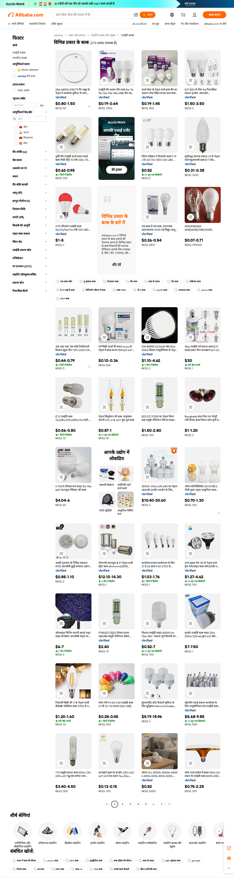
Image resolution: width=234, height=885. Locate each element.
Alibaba (58, 35)
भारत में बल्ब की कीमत (24, 860)
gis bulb (194, 860)
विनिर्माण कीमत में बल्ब (93, 290)
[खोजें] (147, 15)
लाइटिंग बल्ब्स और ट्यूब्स (103, 35)
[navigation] (29, 420)
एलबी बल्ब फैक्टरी (119, 869)
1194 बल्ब (96, 869)
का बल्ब (39, 869)
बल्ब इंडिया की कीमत (120, 860)
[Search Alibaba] (93, 15)
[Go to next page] (169, 804)
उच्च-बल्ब (57, 869)
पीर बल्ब (172, 281)
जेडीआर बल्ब (193, 281)
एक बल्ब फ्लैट (64, 281)
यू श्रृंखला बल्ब (88, 281)
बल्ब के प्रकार (152, 281)
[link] (229, 848)
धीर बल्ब (131, 281)
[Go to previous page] (106, 804)
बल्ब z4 (76, 869)
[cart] (184, 15)
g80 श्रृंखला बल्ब (170, 860)
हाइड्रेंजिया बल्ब (94, 860)
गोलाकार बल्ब (111, 281)
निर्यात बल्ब (19, 869)
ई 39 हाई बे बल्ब (65, 290)
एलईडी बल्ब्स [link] (127, 35)
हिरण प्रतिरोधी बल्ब (146, 869)
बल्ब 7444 (119, 290)
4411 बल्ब (62, 298)
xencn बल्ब (204, 290)
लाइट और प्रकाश (76, 35)
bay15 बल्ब (160, 290)
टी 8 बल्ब (139, 290)
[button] (135, 14)
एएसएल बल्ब (182, 290)
